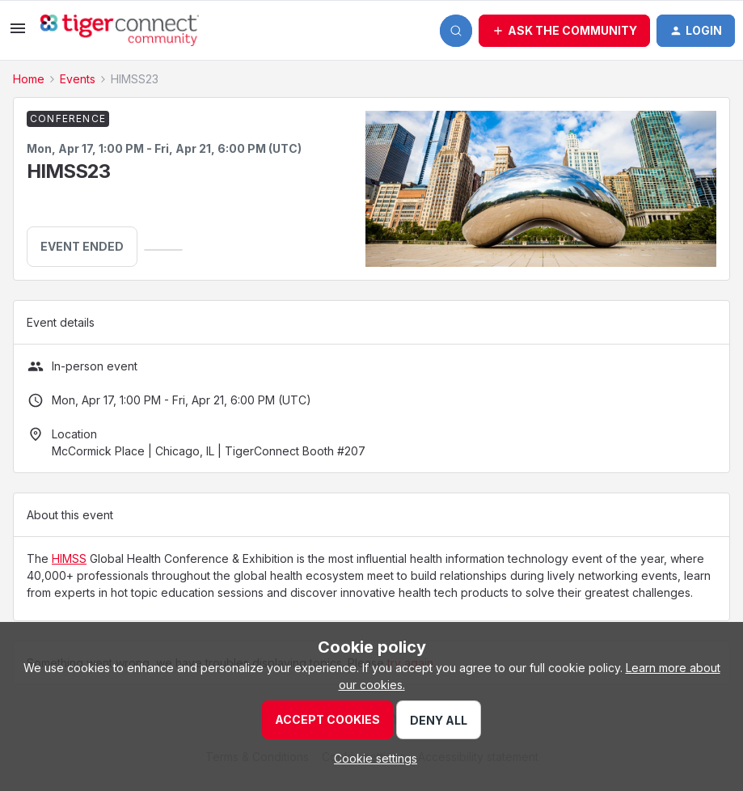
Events (77, 79)
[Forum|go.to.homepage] (119, 31)
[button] (17, 33)
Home (28, 79)
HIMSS (69, 558)
